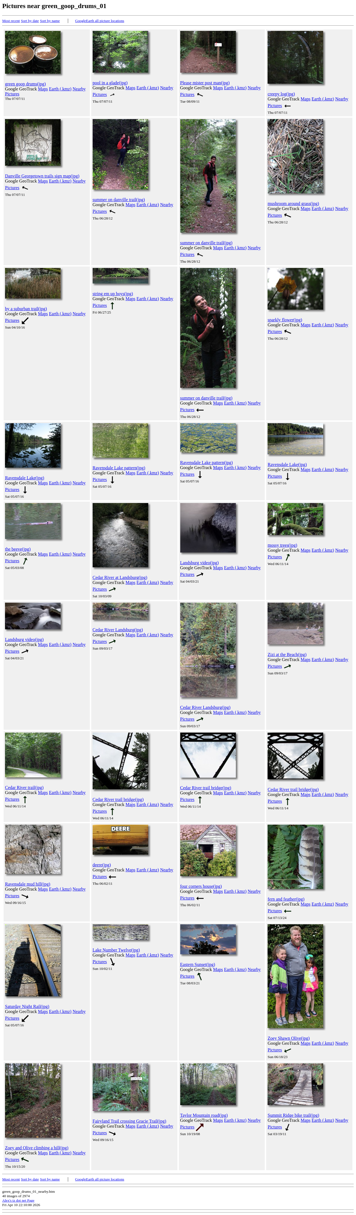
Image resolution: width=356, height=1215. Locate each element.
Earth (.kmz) (60, 89)
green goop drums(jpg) (25, 84)
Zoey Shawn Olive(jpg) (289, 1038)
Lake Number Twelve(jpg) (116, 950)
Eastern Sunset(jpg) (197, 964)
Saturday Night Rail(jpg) (27, 1006)
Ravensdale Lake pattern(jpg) (119, 467)
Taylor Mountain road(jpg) (204, 1115)
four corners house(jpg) (201, 886)
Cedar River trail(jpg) (24, 787)
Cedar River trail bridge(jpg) (118, 799)
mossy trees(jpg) (282, 545)
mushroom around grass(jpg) (293, 203)
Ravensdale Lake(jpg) (24, 477)
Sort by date (30, 21)
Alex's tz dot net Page (18, 1200)
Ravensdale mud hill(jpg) (27, 884)
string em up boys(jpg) (113, 293)
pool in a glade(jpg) (110, 82)
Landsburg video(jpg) (199, 562)
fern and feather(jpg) (286, 899)
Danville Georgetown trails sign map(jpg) (42, 176)
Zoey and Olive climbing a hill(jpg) (36, 1147)
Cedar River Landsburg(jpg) (118, 629)
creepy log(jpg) (281, 94)
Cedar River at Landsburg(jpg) (120, 577)
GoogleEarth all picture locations (99, 21)
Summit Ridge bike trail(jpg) (293, 1115)
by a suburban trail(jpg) (26, 308)
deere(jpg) (102, 864)
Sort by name (50, 21)
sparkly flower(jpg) (285, 319)
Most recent (11, 21)
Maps (43, 89)
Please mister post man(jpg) (205, 82)
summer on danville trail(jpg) (119, 199)
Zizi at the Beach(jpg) (287, 654)
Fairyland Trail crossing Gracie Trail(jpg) (129, 1121)
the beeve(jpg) (18, 549)
